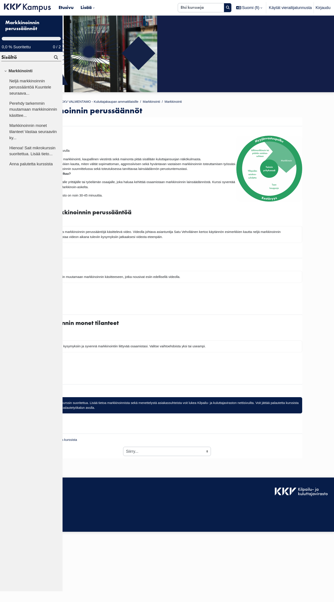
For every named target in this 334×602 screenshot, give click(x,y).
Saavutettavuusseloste (86, 558)
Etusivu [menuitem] (66, 7)
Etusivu (74, 102)
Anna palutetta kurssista (31, 175)
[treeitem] (31, 128)
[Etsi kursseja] (201, 7)
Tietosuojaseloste (81, 571)
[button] (249, 7)
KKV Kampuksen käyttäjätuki (92, 564)
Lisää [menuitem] (86, 7)
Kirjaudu (323, 7)
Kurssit (92, 102)
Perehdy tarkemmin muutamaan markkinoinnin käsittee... (33, 120)
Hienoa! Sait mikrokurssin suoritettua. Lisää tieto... (32, 161)
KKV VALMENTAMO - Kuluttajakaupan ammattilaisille (151, 102)
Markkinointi (215, 102)
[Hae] (56, 69)
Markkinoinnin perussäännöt (22, 36)
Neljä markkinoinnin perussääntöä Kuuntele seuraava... (30, 97)
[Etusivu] (28, 7)
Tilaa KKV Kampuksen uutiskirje (95, 580)
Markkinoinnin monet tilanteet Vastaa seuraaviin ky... (33, 142)
